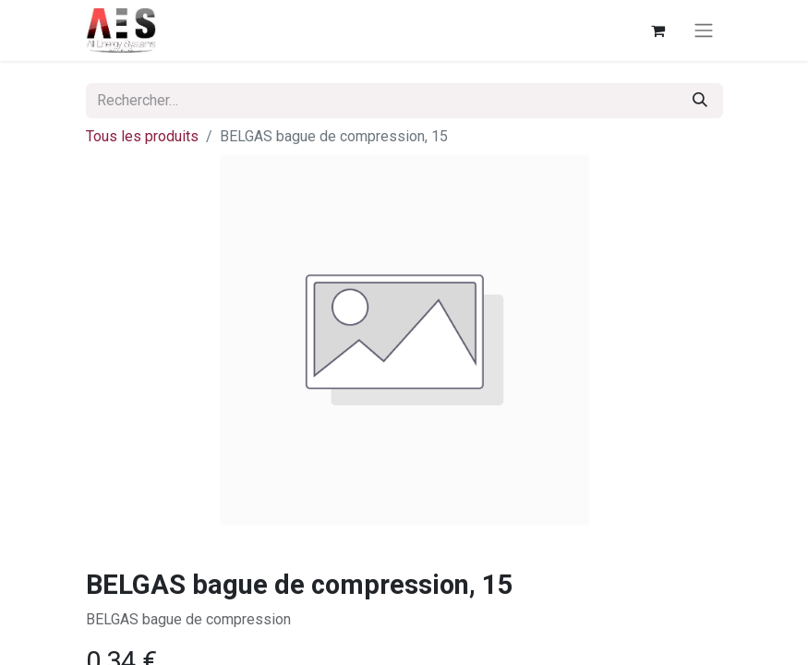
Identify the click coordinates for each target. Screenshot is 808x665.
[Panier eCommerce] (658, 30)
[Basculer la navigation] (703, 31)
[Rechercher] (700, 100)
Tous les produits (142, 136)
